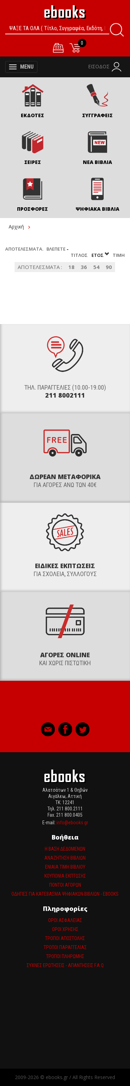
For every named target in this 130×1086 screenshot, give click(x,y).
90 (109, 266)
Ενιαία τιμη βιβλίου (65, 867)
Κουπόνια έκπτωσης (65, 876)
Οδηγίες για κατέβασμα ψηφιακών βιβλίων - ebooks (65, 894)
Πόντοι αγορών (65, 885)
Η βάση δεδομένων (65, 849)
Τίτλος (80, 255)
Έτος (101, 255)
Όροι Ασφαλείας (65, 920)
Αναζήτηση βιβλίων (65, 858)
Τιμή (119, 255)
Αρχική (16, 226)
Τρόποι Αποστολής (65, 938)
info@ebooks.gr (72, 822)
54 (96, 266)
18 (71, 266)
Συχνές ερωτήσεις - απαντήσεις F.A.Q (65, 965)
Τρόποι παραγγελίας (65, 947)
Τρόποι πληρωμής (65, 956)
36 (84, 266)
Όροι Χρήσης (65, 929)
